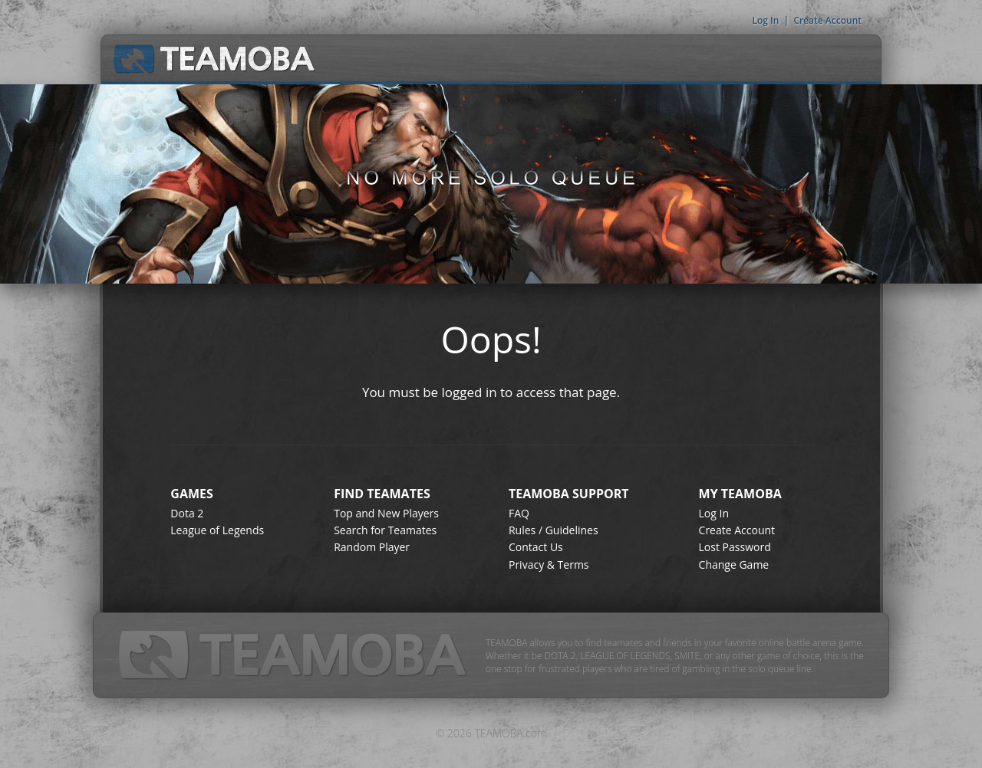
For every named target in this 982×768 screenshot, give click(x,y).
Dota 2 (186, 513)
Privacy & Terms (549, 564)
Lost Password (735, 547)
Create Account (827, 20)
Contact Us (536, 547)
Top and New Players (386, 513)
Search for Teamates (385, 530)
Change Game (734, 564)
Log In (765, 20)
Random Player (372, 547)
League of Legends (217, 530)
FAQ (519, 513)
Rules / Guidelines (553, 530)
